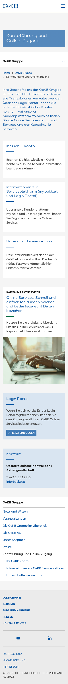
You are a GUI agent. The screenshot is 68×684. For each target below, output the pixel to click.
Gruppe (12, 597)
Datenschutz (12, 654)
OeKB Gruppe (23, 73)
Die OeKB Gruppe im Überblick (25, 525)
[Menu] (63, 5)
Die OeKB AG (12, 533)
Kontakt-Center (14, 623)
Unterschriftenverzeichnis (24, 575)
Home (7, 73)
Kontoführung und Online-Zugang (27, 554)
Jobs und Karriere (16, 610)
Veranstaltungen (14, 518)
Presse (7, 547)
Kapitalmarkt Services (23, 292)
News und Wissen (15, 511)
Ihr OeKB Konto (17, 561)
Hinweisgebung (14, 660)
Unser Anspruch (14, 540)
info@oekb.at (15, 481)
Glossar (9, 604)
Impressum (10, 666)
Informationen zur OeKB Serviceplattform (35, 568)
